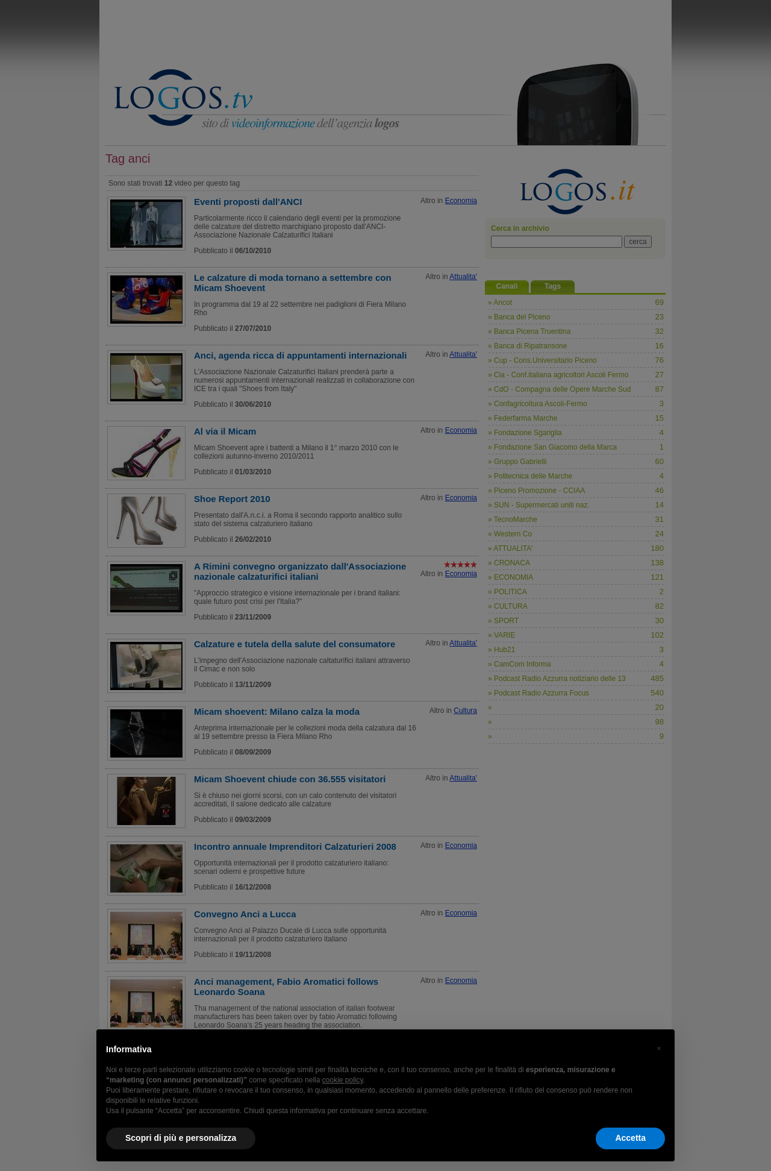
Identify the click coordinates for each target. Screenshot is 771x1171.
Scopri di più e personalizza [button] (180, 1138)
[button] (659, 1048)
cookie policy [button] (342, 1080)
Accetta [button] (630, 1138)
